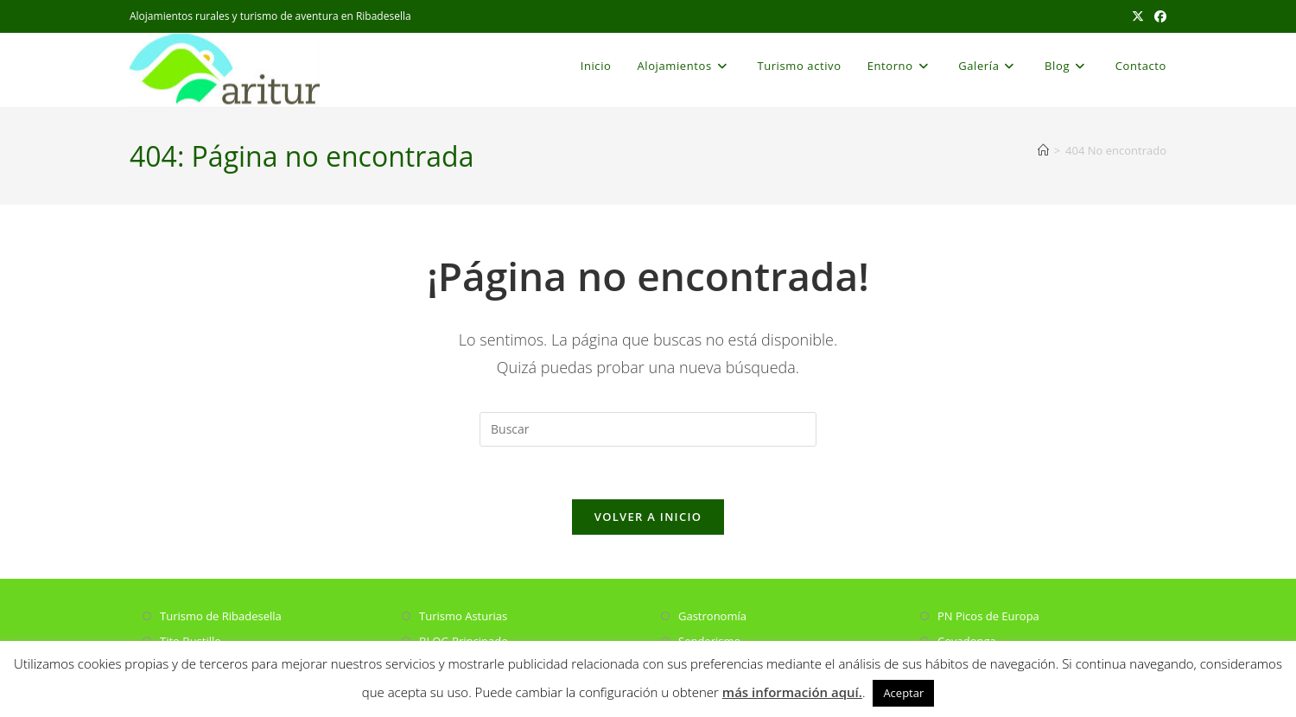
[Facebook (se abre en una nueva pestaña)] (1157, 16)
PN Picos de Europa (988, 616)
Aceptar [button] (903, 693)
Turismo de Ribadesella (221, 616)
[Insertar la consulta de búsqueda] (648, 429)
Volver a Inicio (648, 516)
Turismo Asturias (463, 616)
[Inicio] (1043, 150)
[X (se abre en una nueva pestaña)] (1138, 16)
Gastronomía (712, 616)
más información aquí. (792, 692)
